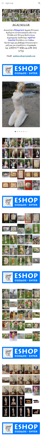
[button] (2, 3)
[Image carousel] (21, 106)
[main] (21, 40)
